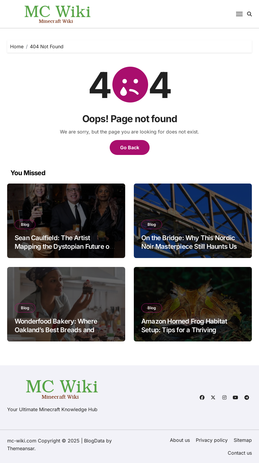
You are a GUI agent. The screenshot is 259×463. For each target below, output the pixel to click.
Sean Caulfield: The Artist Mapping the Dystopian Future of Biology (63, 246)
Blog (25, 224)
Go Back (129, 147)
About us (180, 440)
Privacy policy (212, 440)
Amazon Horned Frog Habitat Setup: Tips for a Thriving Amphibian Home (184, 329)
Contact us (240, 453)
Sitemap (243, 440)
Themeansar (20, 448)
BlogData (94, 441)
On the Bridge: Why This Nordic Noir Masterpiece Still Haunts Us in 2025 (192, 246)
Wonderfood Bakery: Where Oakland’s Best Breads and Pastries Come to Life (56, 329)
